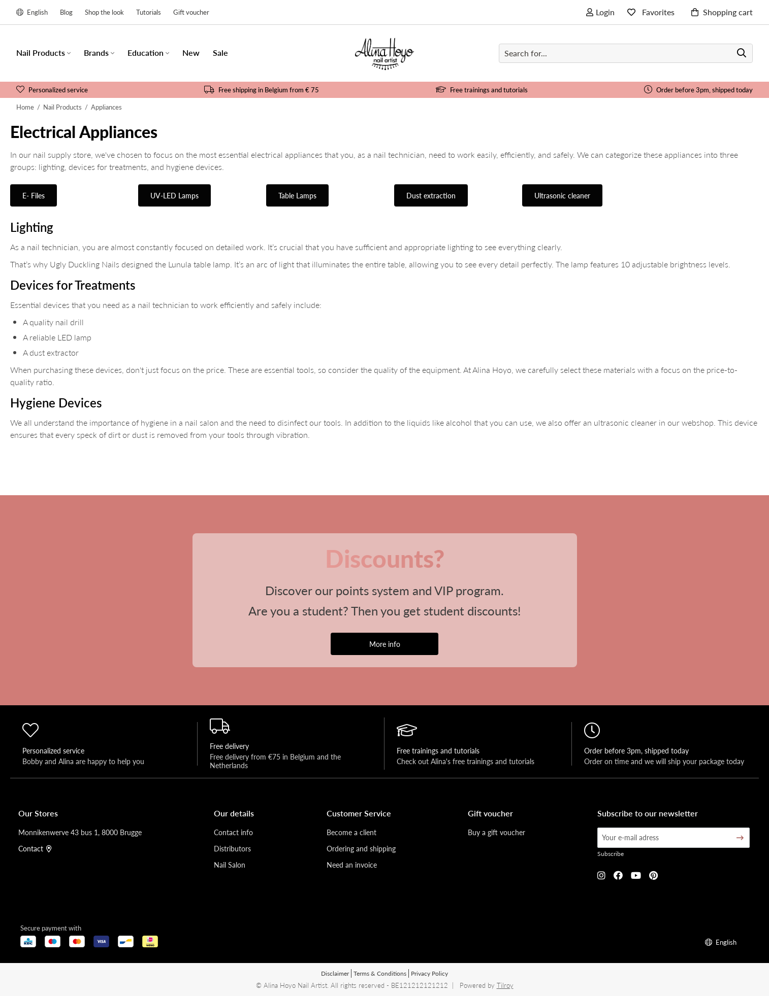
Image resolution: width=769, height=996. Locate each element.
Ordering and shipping (361, 848)
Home (25, 107)
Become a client (351, 832)
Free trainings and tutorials (482, 89)
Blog (66, 12)
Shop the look (104, 12)
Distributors (232, 848)
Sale (220, 52)
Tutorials (148, 12)
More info (384, 644)
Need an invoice (352, 865)
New (191, 52)
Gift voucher (191, 12)
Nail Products (62, 107)
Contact (35, 848)
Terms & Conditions (380, 973)
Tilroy (505, 985)
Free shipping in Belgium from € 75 (261, 89)
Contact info (233, 832)
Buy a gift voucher (496, 832)
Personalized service (52, 89)
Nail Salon (229, 865)
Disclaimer (335, 973)
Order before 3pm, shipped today (698, 89)
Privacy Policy (429, 973)
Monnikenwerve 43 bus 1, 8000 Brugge (80, 832)
